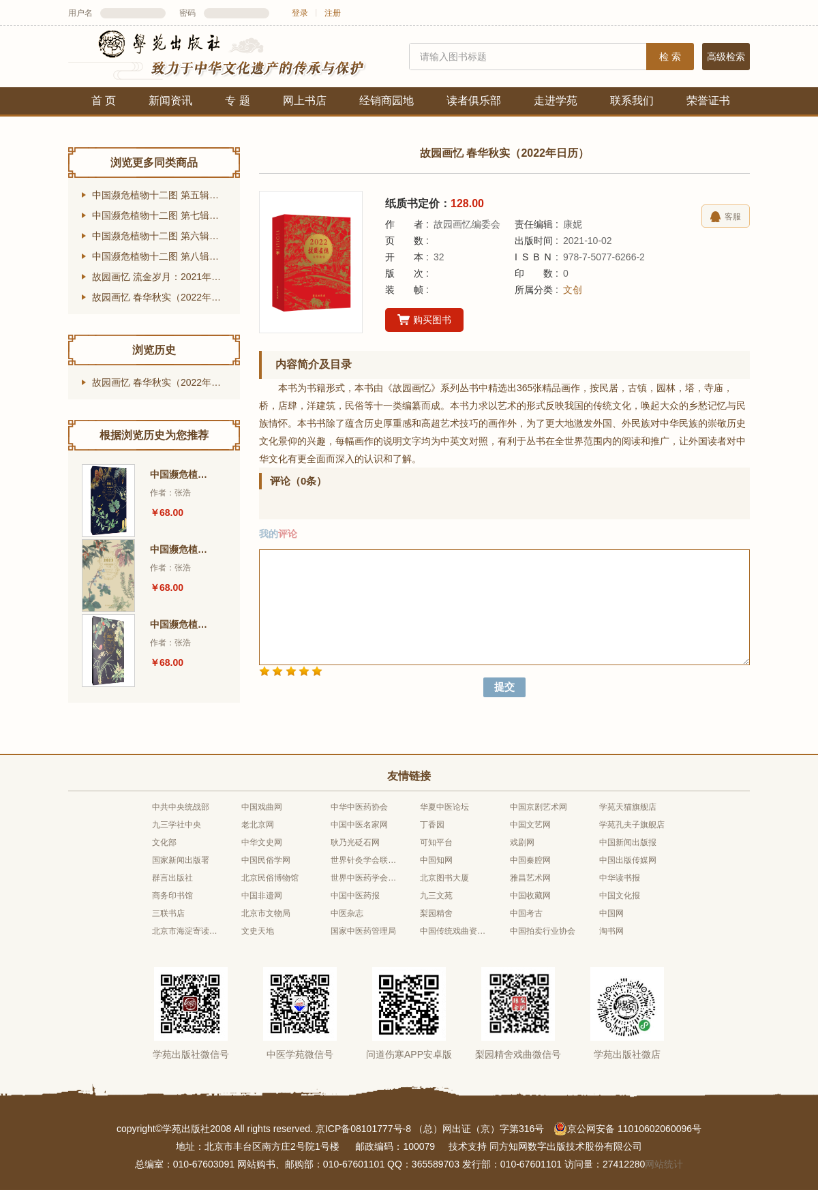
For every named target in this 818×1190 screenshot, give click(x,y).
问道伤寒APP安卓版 (409, 1054)
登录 (300, 13)
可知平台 (436, 842)
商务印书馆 (172, 895)
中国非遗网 (261, 895)
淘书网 (611, 931)
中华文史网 (261, 842)
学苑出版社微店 (627, 1054)
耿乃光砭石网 (355, 842)
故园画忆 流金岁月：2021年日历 (161, 276)
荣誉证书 (708, 100)
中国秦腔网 (530, 860)
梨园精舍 (436, 913)
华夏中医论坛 (444, 807)
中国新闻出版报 (627, 842)
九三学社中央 (176, 824)
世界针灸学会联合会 (364, 860)
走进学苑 (555, 100)
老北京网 (257, 824)
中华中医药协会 (359, 807)
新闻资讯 (170, 100)
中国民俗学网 (265, 860)
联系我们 (632, 100)
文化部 (164, 842)
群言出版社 (172, 878)
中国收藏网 (530, 895)
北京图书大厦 (444, 878)
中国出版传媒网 (627, 860)
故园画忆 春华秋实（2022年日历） (166, 297)
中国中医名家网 (359, 824)
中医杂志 (347, 913)
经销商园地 (386, 100)
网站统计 (664, 1164)
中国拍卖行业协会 (542, 931)
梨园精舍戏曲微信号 (518, 1054)
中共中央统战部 (180, 807)
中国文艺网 (530, 824)
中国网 (611, 913)
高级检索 (726, 56)
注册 (332, 13)
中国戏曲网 (261, 807)
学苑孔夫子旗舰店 (632, 824)
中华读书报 (619, 878)
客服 (725, 216)
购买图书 (424, 320)
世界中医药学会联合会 (364, 878)
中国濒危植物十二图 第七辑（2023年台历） (166, 215)
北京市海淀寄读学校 (185, 931)
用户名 (80, 13)
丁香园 (432, 824)
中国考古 (526, 913)
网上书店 (305, 100)
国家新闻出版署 (180, 860)
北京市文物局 (265, 913)
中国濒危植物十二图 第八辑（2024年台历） (166, 256)
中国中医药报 (355, 895)
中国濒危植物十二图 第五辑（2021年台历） (166, 194)
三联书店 (168, 913)
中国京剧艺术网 (538, 807)
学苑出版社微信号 (191, 1054)
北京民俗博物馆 (270, 878)
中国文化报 (619, 895)
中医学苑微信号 (300, 1054)
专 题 (237, 100)
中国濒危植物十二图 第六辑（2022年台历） (166, 235)
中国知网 (436, 860)
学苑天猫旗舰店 (627, 807)
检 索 (670, 56)
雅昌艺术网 (530, 878)
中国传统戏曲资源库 (453, 931)
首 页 (103, 100)
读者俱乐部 (473, 100)
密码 (187, 13)
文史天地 (257, 931)
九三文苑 (436, 895)
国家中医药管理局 (363, 931)
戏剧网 (522, 842)
